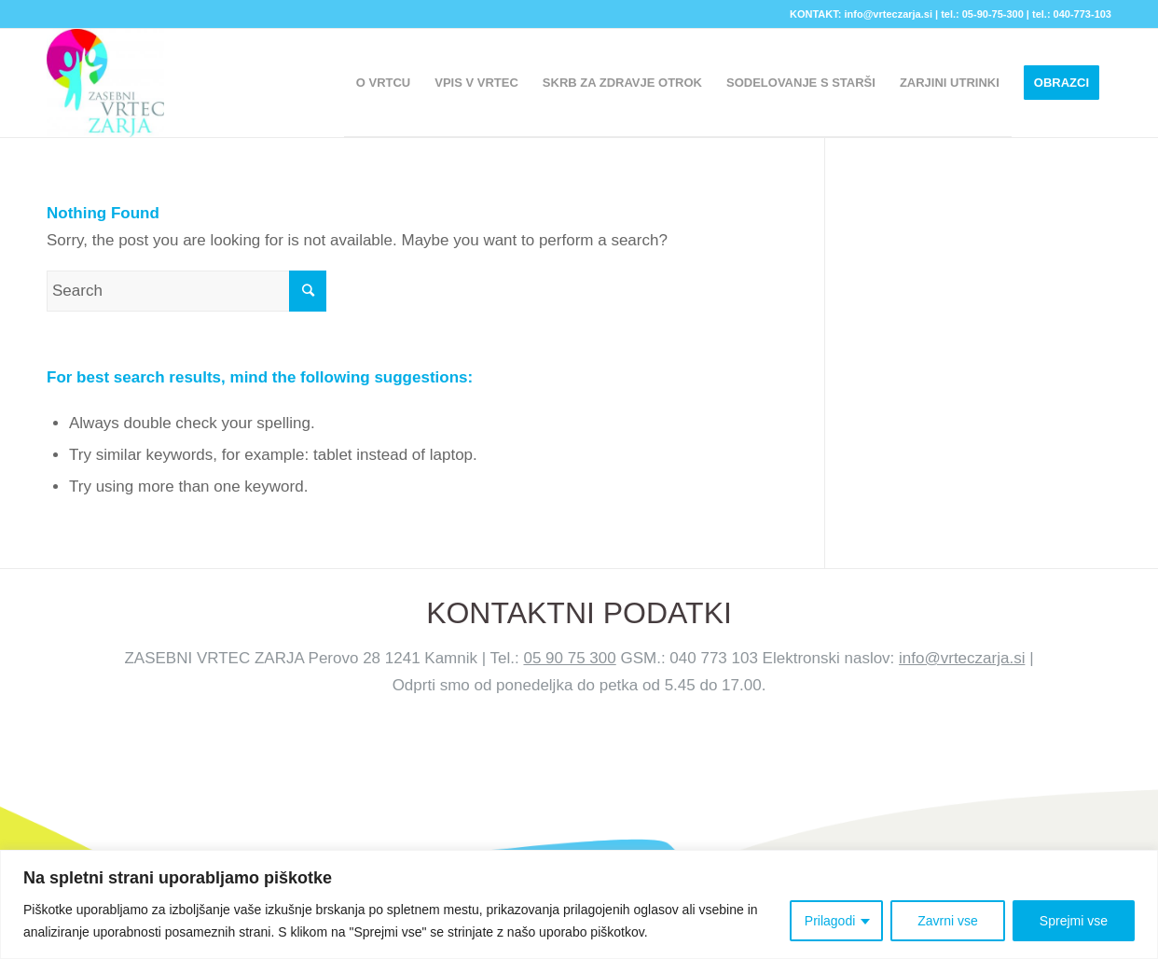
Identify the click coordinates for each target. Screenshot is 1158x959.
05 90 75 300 (569, 658)
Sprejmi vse (1074, 920)
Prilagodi (830, 920)
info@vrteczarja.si (962, 658)
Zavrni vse (947, 920)
